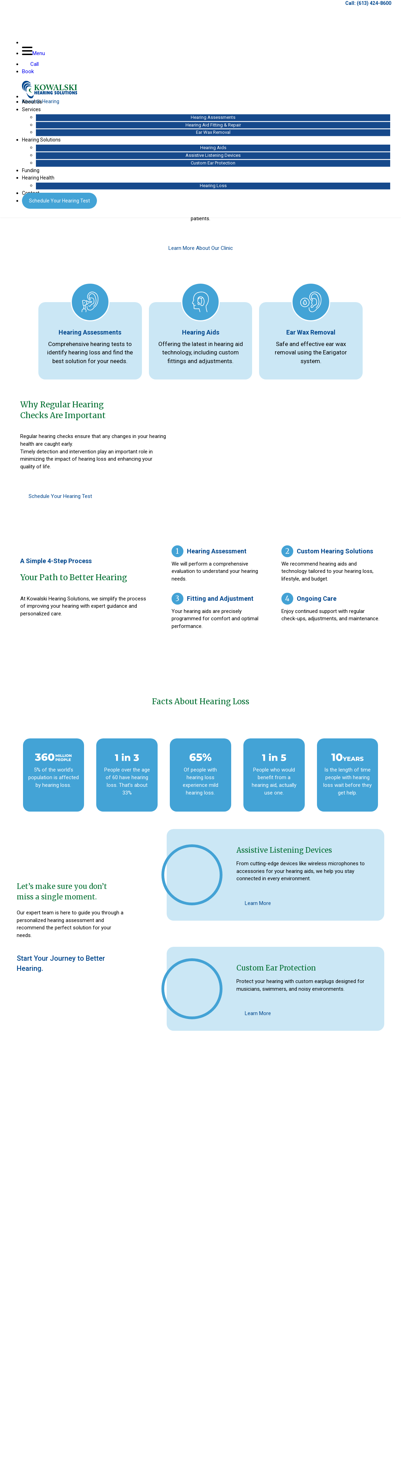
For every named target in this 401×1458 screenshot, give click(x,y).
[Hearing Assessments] (90, 302)
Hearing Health (40, 181)
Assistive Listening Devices (212, 159)
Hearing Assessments (212, 121)
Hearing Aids (212, 151)
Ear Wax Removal (212, 136)
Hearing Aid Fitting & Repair (212, 128)
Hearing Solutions (43, 143)
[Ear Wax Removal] (310, 302)
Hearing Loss (211, 189)
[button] (20, 1257)
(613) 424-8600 (371, 7)
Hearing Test (61, 204)
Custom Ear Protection (212, 166)
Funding (33, 174)
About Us (34, 105)
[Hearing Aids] (200, 302)
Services (33, 113)
